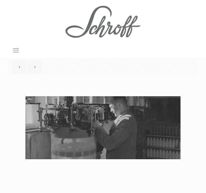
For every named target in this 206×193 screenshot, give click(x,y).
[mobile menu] (15, 50)
